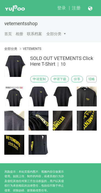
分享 (77, 79)
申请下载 (59, 79)
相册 (19, 34)
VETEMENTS (32, 49)
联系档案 (34, 34)
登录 (61, 7)
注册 (76, 7)
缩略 (91, 79)
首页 (8, 34)
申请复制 (39, 79)
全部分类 (53, 34)
